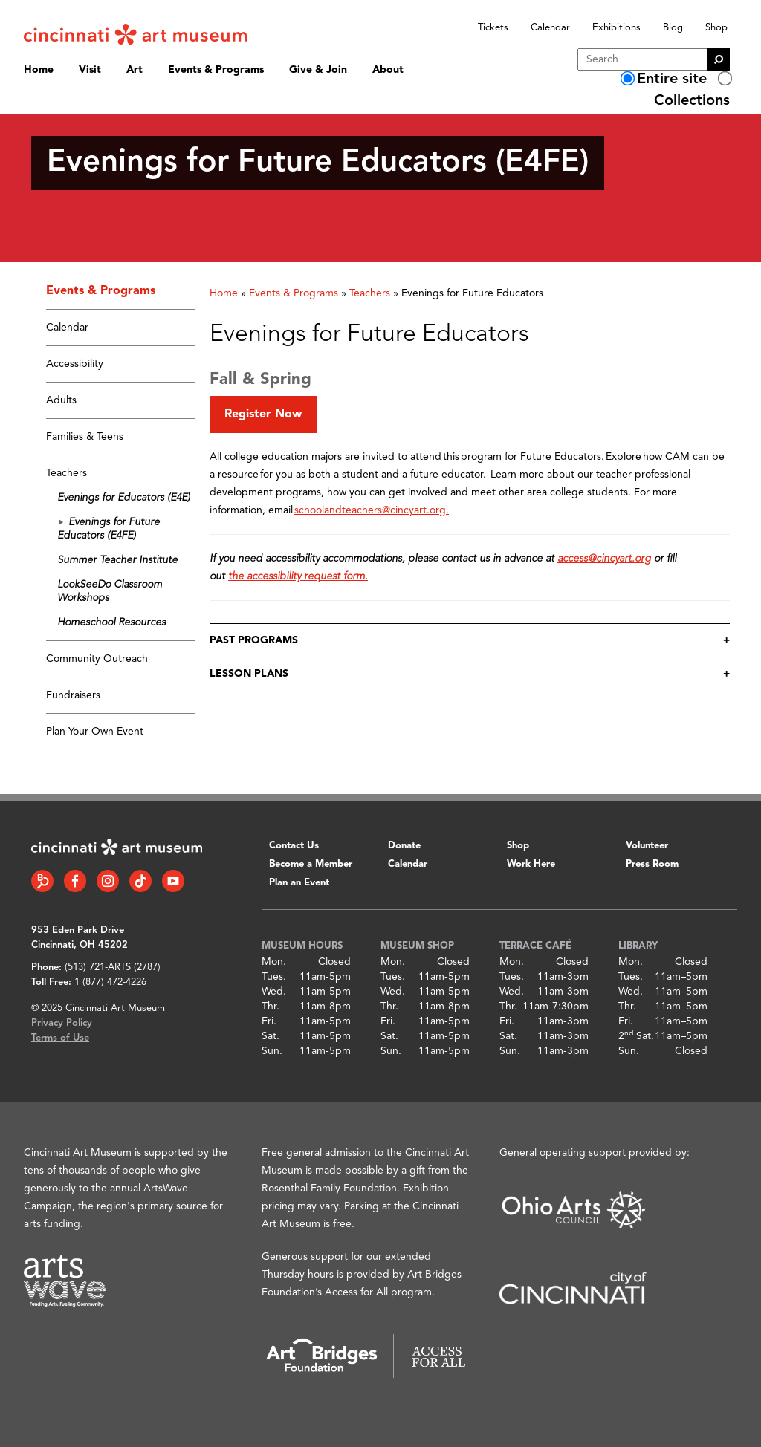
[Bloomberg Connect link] (42, 881)
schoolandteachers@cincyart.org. (371, 510)
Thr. (270, 1006)
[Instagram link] (108, 881)
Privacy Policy (61, 1023)
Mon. (274, 962)
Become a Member (310, 864)
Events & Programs (216, 70)
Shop (716, 28)
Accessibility (74, 364)
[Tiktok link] (140, 881)
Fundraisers (73, 695)
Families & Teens (84, 437)
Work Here (531, 864)
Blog (673, 28)
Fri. (269, 1021)
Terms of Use (60, 1038)
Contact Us (294, 846)
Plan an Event (299, 883)
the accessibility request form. (298, 576)
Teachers (66, 473)
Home (39, 70)
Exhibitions (616, 28)
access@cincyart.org (604, 558)
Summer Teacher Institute (117, 560)
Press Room (652, 864)
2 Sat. (636, 1036)
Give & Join (318, 70)
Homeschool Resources (111, 622)
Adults (61, 400)
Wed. (274, 991)
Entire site (672, 79)
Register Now (263, 414)
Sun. (272, 1051)
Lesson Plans (249, 674)
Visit (90, 70)
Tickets (493, 28)
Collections (692, 101)
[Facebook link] (75, 881)
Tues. (274, 977)
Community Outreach (97, 659)
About (388, 70)
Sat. (270, 1036)
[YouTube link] (173, 881)
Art (134, 70)
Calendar (550, 28)
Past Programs (254, 640)
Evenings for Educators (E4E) (123, 497)
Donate (404, 846)
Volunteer (647, 846)
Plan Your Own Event (94, 731)
